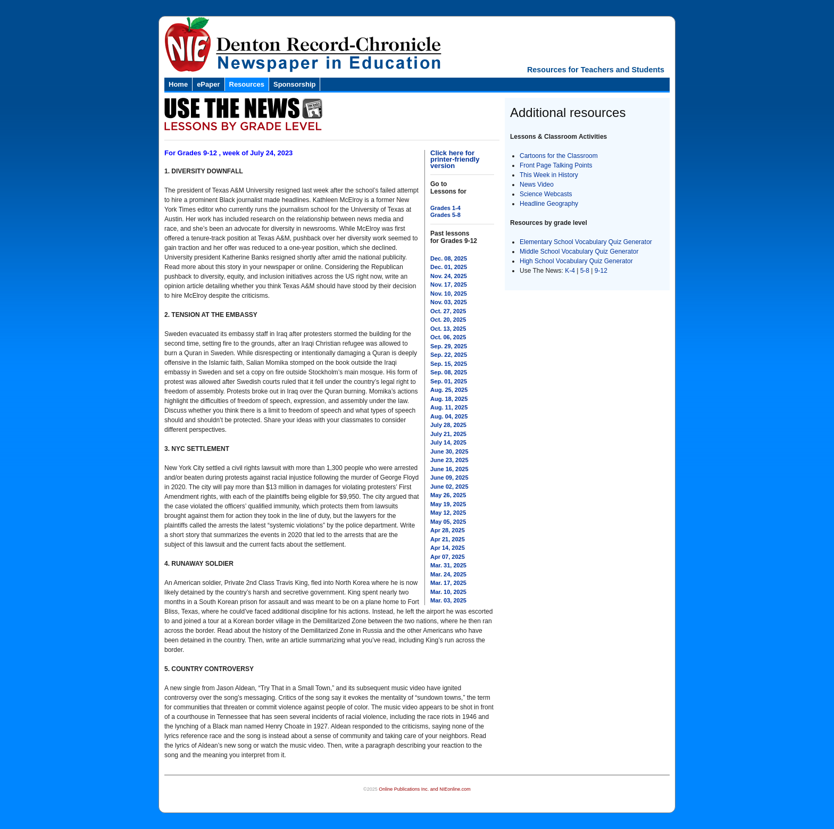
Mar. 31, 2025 (448, 565)
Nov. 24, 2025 (448, 276)
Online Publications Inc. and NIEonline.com (425, 789)
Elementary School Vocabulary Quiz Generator (586, 242)
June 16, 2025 (449, 469)
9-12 (601, 270)
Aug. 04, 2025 (449, 416)
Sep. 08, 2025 (448, 372)
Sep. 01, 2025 (448, 381)
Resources (246, 84)
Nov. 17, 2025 (448, 284)
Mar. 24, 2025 (448, 574)
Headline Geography (549, 203)
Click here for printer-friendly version (454, 159)
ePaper (208, 84)
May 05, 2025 (448, 521)
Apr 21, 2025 (447, 539)
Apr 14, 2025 (447, 548)
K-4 (570, 270)
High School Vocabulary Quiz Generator (576, 261)
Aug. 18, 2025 (449, 399)
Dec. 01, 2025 (448, 267)
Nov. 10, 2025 (448, 293)
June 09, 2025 (449, 477)
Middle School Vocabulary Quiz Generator (579, 251)
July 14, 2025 (448, 442)
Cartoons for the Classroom (559, 156)
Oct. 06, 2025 (448, 337)
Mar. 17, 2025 (448, 583)
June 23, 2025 (449, 460)
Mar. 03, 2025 (448, 600)
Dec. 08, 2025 (448, 258)
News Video (537, 184)
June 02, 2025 (449, 486)
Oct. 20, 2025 (448, 319)
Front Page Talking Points (556, 165)
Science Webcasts (546, 194)
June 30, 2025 (449, 451)
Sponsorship (294, 84)
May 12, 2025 (448, 512)
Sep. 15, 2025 (448, 364)
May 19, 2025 (448, 504)
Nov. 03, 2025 (448, 302)
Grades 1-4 (445, 208)
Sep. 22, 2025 (448, 354)
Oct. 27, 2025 (448, 311)
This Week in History (549, 175)
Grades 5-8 (445, 215)
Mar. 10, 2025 (448, 592)
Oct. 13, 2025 (448, 328)
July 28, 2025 (448, 425)
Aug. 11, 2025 (449, 407)
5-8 (585, 270)
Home (178, 84)
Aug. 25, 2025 (449, 390)
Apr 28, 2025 (447, 530)
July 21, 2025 (448, 434)
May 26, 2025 (448, 495)
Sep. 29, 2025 (448, 346)
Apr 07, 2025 (447, 557)
